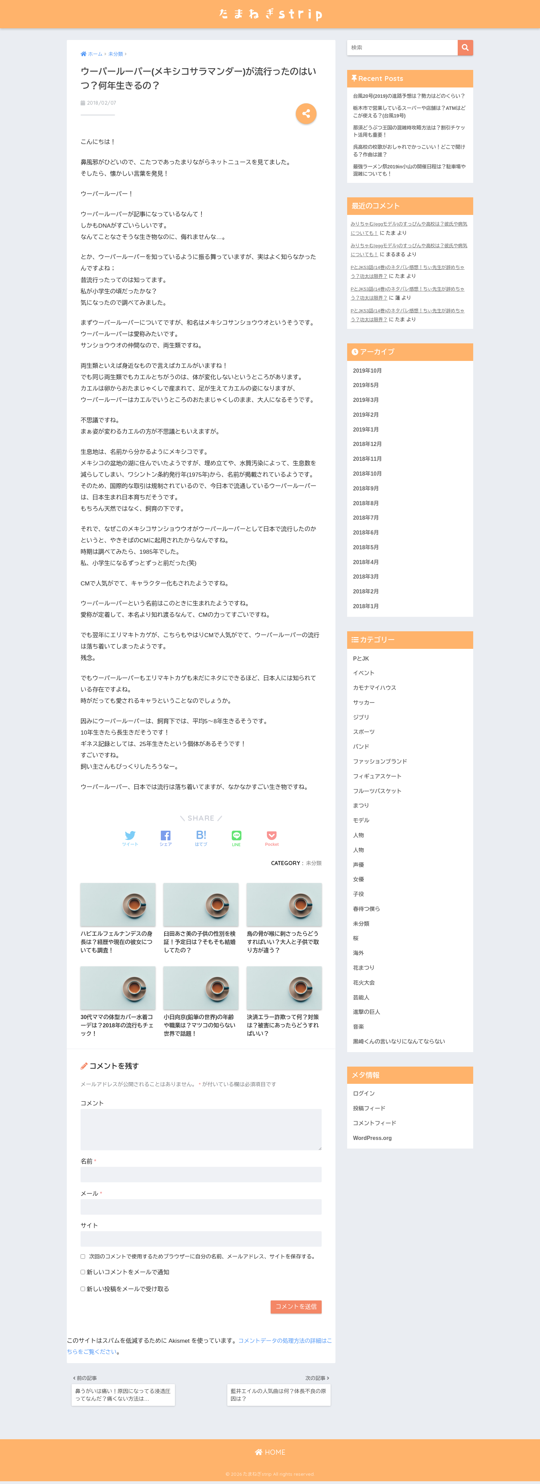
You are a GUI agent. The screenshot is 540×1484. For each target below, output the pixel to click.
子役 (359, 927)
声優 (359, 896)
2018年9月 (367, 505)
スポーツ (364, 758)
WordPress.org (373, 1180)
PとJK (361, 681)
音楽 (359, 1065)
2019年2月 (367, 428)
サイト (89, 1225)
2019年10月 (368, 381)
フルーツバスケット (379, 819)
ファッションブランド (382, 789)
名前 (88, 1160)
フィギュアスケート (379, 804)
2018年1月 (367, 628)
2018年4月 (367, 582)
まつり (361, 835)
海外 (359, 989)
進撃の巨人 (367, 1050)
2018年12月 (368, 458)
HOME (270, 1455)
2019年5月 (367, 397)
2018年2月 (367, 612)
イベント (364, 696)
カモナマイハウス (376, 711)
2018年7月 (367, 535)
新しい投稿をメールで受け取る (128, 1288)
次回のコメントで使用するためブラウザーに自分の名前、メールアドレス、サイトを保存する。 (203, 1255)
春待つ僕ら (367, 943)
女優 (359, 912)
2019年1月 (367, 443)
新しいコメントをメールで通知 (128, 1271)
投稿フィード (370, 1149)
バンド (361, 773)
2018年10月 (368, 489)
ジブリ (361, 742)
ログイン (364, 1134)
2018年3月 (367, 597)
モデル (361, 850)
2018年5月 (367, 566)
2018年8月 (367, 520)
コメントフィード (376, 1165)
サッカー (364, 727)
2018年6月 (367, 551)
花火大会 (364, 1019)
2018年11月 (368, 474)
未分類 (313, 858)
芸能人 (361, 1035)
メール (91, 1193)
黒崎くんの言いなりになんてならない (402, 1081)
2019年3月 (367, 412)
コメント (92, 1102)
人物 (359, 865)
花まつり (364, 1004)
